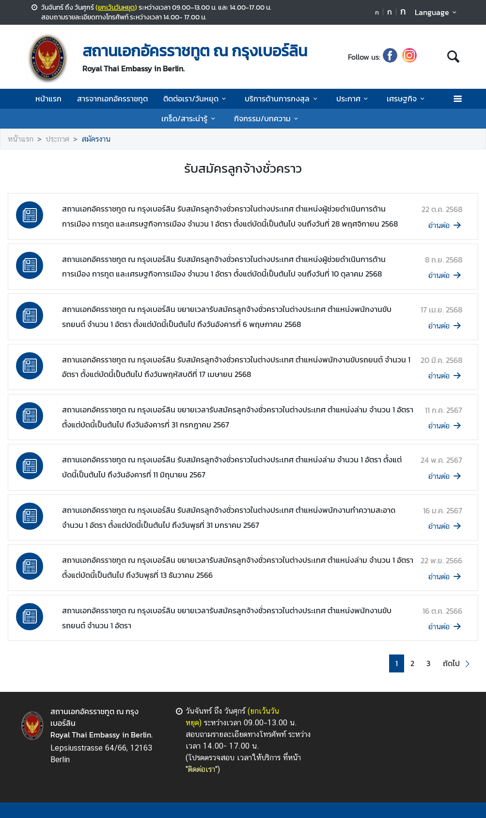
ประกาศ (353, 98)
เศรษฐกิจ (407, 98)
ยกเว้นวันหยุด (116, 7)
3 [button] (428, 664)
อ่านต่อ (445, 225)
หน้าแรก (48, 98)
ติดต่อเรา (201, 769)
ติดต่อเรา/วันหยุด (196, 98)
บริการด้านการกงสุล (282, 98)
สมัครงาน (95, 139)
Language (437, 12)
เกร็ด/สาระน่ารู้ (189, 118)
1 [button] (396, 664)
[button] (458, 663)
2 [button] (412, 664)
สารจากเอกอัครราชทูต (112, 98)
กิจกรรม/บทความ (267, 118)
